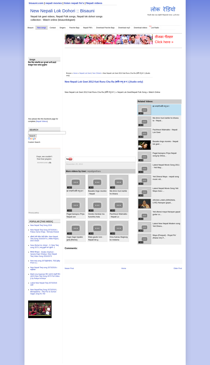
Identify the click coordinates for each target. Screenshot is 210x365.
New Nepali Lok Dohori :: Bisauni (62, 10)
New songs (41, 28)
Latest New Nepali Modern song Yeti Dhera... (166, 224)
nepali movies (53, 3)
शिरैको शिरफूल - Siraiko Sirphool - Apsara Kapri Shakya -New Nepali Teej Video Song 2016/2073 (43, 254)
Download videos (140, 28)
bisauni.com (36, 3)
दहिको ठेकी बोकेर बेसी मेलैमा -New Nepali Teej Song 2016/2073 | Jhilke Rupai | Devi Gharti (44, 239)
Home (75, 73)
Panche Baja (74, 28)
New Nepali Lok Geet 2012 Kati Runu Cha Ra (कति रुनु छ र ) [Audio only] (104, 81)
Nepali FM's (87, 28)
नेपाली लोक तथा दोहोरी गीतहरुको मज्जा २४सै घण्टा (163, 10)
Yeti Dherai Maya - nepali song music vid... (166, 177)
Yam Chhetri (96, 73)
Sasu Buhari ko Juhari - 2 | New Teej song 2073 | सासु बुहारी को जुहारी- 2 (44, 246)
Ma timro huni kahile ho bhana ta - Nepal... (166, 119)
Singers (63, 28)
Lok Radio (155, 28)
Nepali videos (94, 3)
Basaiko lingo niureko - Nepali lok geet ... (165, 142)
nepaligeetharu (94, 171)
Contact (53, 28)
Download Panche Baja (105, 28)
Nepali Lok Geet (85, 73)
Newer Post (69, 268)
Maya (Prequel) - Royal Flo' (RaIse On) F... (164, 236)
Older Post (178, 268)
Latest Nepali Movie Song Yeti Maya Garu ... (165, 189)
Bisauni (30, 28)
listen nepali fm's (74, 3)
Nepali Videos (41, 121)
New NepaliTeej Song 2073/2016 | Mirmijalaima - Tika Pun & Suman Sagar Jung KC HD (43, 292)
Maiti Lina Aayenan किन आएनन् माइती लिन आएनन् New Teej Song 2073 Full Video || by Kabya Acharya (45, 276)
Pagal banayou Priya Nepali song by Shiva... (165, 154)
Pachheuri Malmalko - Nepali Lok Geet (165, 131)
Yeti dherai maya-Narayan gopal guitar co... (166, 213)
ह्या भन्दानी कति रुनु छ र (75, 191)
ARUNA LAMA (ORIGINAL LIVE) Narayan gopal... (164, 201)
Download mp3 (124, 28)
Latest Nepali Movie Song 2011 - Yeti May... (166, 166)
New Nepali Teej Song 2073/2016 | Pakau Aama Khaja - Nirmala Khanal (44, 231)
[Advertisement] (118, 58)
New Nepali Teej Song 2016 (41, 225)
